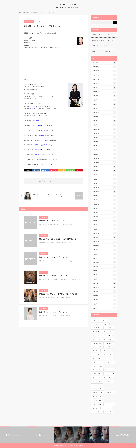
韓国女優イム (104, 96)
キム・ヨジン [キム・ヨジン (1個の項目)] (109, 343)
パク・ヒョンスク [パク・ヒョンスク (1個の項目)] (97, 400)
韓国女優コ (104, 150)
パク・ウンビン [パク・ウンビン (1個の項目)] (97, 385)
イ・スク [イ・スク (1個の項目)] (95, 324)
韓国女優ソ (104, 171)
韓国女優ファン (104, 246)
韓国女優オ (104, 104)
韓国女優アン (104, 83)
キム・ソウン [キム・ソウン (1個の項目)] (96, 331)
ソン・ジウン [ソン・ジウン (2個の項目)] (96, 358)
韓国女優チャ (104, 187)
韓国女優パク (104, 237)
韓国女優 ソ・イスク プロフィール (101, 45)
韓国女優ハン (104, 229)
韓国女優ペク (104, 254)
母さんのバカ (42, 135)
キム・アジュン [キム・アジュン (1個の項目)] (97, 328)
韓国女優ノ (104, 225)
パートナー (39, 125)
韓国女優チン (104, 208)
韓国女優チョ (104, 200)
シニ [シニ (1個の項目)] (104, 350)
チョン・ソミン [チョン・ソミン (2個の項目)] (109, 370)
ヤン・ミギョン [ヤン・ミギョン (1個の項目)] (97, 412)
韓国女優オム (104, 112)
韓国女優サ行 (104, 158)
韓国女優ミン (104, 271)
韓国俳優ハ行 (104, 75)
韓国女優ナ (104, 217)
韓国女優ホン (104, 262)
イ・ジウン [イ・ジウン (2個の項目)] (103, 320)
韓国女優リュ (104, 304)
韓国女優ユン (104, 287)
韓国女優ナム (104, 221)
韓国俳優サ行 (104, 71)
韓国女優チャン (104, 192)
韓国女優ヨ (104, 291)
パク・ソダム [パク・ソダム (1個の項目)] (110, 392)
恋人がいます (38, 149)
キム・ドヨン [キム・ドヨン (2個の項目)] (96, 335)
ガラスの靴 (37, 96)
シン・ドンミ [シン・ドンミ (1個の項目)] (96, 354)
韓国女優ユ (104, 283)
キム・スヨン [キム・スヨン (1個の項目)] (109, 328)
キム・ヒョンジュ (56, 181)
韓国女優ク (104, 137)
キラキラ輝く (42, 130)
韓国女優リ (104, 300)
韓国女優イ (104, 87)
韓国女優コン (104, 154)
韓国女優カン (104, 121)
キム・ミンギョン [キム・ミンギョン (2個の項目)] (109, 339)
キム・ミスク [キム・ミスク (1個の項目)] (96, 339)
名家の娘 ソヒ (34, 108)
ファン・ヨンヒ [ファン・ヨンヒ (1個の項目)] (109, 404)
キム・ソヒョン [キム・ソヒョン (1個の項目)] (108, 331)
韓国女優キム (28, 21)
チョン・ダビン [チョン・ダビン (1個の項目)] (97, 373)
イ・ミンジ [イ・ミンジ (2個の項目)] (105, 324)
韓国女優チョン (104, 204)
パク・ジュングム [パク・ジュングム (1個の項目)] (97, 389)
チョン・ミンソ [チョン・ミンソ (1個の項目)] (109, 373)
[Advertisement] (53, 63)
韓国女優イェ (104, 92)
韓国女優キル (104, 133)
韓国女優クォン (104, 142)
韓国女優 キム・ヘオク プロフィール (53, 312)
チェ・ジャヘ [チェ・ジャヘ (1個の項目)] (96, 362)
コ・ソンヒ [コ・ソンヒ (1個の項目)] (96, 350)
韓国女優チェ (104, 183)
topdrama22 (34, 181)
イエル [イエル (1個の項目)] (94, 320)
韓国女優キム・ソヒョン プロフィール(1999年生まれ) (58, 294)
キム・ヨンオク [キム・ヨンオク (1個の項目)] (97, 347)
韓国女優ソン (104, 179)
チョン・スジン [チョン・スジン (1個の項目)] (97, 370)
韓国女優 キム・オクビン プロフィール (54, 276)
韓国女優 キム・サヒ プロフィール (52, 221)
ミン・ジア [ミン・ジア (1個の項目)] (96, 408)
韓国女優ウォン (104, 100)
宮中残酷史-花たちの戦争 (41, 140)
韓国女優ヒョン (104, 242)
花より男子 (39, 120)
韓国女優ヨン (104, 296)
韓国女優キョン (104, 129)
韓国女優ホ (104, 258)
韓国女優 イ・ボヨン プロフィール (101, 34)
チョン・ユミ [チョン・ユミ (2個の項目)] (96, 377)
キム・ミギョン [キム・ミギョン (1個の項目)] (108, 335)
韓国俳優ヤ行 (104, 79)
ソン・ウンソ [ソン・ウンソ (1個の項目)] (107, 354)
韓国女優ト (104, 212)
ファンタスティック (40, 154)
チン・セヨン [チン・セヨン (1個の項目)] (107, 377)
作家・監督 (104, 62)
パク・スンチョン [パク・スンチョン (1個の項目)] (97, 392)
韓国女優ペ (104, 250)
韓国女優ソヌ (104, 175)
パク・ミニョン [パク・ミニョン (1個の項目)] (97, 404)
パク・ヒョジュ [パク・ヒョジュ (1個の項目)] (97, 396)
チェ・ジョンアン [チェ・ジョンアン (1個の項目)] (109, 362)
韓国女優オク (104, 108)
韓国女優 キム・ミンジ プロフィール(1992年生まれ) (57, 239)
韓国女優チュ (104, 196)
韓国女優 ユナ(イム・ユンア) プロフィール (103, 40)
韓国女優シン (104, 167)
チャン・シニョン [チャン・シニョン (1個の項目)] (97, 366)
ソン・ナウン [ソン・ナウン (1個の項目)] (107, 358)
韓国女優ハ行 (104, 233)
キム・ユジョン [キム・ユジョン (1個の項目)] (97, 343)
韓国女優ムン (104, 275)
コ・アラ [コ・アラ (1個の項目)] (107, 347)
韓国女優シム (104, 162)
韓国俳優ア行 (104, 67)
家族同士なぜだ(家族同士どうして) (44, 145)
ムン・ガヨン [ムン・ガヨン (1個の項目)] (106, 408)
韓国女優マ (104, 267)
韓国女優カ (104, 117)
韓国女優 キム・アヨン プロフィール (53, 257)
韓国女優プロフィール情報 (68, 5)
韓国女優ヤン (104, 279)
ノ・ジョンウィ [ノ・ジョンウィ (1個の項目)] (108, 381)
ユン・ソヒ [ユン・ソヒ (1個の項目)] (108, 412)
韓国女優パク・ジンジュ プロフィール (101, 51)
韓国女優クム (104, 146)
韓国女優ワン (104, 308)
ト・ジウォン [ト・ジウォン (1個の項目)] (96, 381)
